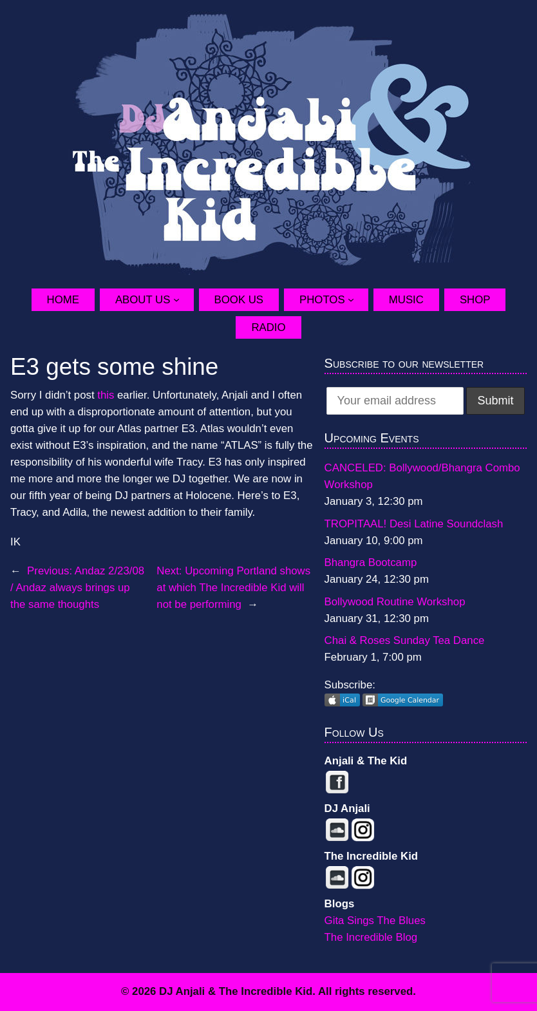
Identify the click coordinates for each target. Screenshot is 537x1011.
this (105, 395)
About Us (142, 300)
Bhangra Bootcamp (371, 562)
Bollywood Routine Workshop (395, 602)
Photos (322, 300)
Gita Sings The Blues (375, 920)
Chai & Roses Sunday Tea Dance (405, 640)
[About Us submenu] (183, 299)
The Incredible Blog (371, 937)
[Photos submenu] (358, 299)
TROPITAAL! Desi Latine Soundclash (414, 524)
